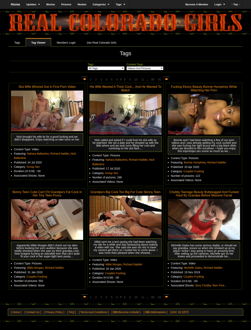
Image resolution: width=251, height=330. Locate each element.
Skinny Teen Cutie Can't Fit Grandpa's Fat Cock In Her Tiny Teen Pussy (47, 193)
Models (82, 4)
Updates (31, 4)
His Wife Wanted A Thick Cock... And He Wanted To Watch (125, 88)
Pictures (66, 4)
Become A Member (197, 4)
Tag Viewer (38, 42)
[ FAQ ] (71, 312)
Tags (17, 42)
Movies (50, 4)
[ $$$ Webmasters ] (155, 312)
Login (218, 4)
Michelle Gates (193, 267)
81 (159, 79)
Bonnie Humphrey (195, 162)
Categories (99, 4)
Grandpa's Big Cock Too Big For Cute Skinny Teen (125, 192)
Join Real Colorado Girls (101, 42)
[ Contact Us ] (32, 312)
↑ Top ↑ (235, 4)
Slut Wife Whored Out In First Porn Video (46, 86)
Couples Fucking (194, 171)
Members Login (66, 42)
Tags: (91, 64)
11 (142, 79)
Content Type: (135, 64)
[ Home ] (16, 312)
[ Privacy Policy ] (54, 312)
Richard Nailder (59, 153)
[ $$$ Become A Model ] (126, 312)
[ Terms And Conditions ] (93, 312)
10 (136, 79)
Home (15, 4)
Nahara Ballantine (38, 153)
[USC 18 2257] (179, 312)
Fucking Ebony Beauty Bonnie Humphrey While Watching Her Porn (204, 88)
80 (152, 79)
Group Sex (33, 166)
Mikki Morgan (35, 267)
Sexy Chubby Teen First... (210, 285)
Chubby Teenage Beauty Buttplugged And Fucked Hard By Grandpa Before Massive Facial (204, 193)
